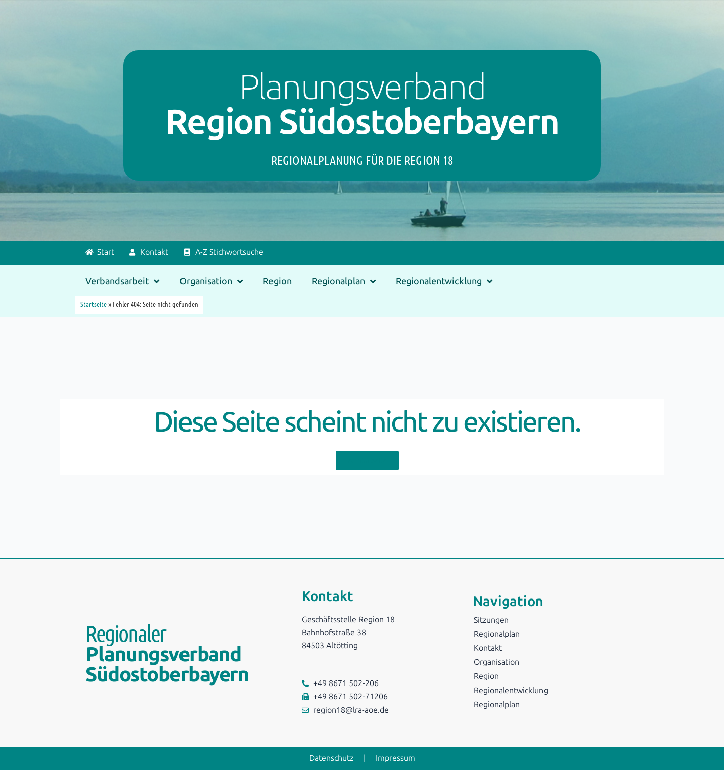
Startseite (93, 303)
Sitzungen (491, 620)
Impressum (395, 758)
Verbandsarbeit (122, 281)
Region (277, 281)
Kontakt (488, 648)
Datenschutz (331, 758)
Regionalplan (344, 281)
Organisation (211, 281)
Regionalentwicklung (444, 281)
